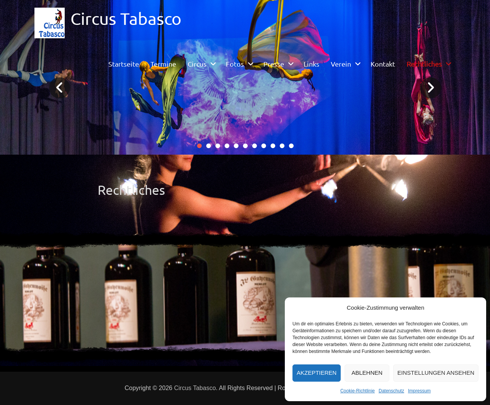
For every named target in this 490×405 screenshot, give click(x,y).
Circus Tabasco (125, 18)
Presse (273, 64)
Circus (197, 64)
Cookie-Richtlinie (357, 391)
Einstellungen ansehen (435, 372)
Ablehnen (366, 372)
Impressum (419, 391)
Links (311, 64)
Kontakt (383, 64)
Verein (341, 64)
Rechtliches (424, 64)
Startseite (123, 64)
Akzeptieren (316, 372)
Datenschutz (391, 391)
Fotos (235, 64)
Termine (163, 64)
